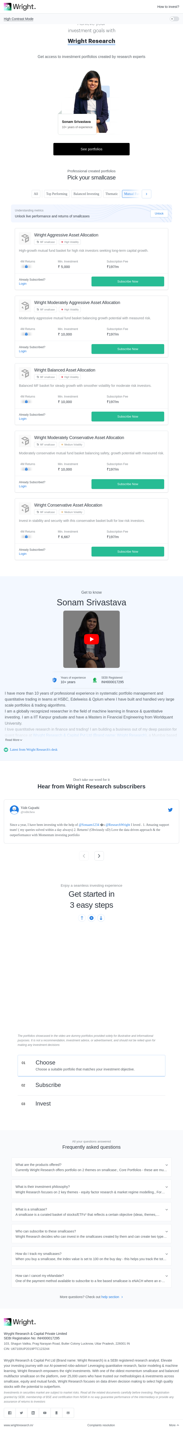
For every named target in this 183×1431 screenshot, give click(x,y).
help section (111, 1297)
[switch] (174, 18)
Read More (13, 740)
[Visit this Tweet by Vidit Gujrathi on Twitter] (170, 809)
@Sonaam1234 (89, 825)
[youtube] (45, 1413)
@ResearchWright (118, 825)
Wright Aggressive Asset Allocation (66, 235)
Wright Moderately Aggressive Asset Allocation (77, 302)
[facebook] (10, 1413)
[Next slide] (99, 856)
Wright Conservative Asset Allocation (68, 505)
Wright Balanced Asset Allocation (64, 370)
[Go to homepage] (20, 6)
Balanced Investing (86, 194)
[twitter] (21, 1413)
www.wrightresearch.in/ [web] (18, 1425)
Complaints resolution (101, 1425)
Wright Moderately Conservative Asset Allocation (79, 437)
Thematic (111, 194)
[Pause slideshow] (91, 918)
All (36, 194)
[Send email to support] (68, 1413)
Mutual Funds (136, 194)
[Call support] (56, 1413)
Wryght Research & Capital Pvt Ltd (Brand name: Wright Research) (90, 735)
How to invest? (168, 7)
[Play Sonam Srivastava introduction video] (91, 639)
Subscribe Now (127, 281)
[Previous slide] (84, 856)
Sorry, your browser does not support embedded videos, (91, 986)
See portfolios (91, 149)
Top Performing (55, 194)
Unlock (159, 213)
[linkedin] (33, 1413)
